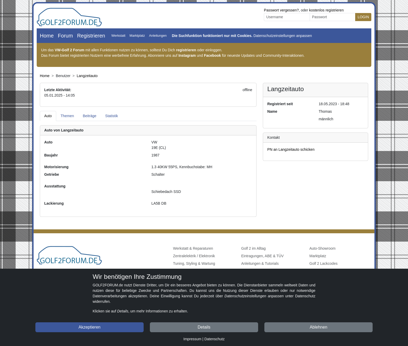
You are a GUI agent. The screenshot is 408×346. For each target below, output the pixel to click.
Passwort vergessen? (281, 10)
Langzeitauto (87, 76)
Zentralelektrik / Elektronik (194, 256)
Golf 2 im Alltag (253, 248)
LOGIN (363, 17)
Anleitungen (158, 35)
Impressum (192, 339)
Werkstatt (118, 35)
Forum (65, 36)
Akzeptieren (90, 327)
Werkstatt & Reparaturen (193, 248)
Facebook (212, 55)
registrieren (186, 50)
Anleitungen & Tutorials (260, 263)
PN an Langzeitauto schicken (290, 149)
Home (47, 36)
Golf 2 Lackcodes (323, 263)
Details (204, 327)
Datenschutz (214, 339)
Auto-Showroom (322, 248)
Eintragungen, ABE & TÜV (262, 256)
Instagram (187, 55)
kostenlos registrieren (326, 10)
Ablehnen (318, 327)
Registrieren (91, 36)
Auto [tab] (48, 116)
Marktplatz (137, 35)
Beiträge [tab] (89, 116)
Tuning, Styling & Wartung (194, 263)
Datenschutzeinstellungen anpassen (282, 36)
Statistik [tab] (111, 116)
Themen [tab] (67, 116)
